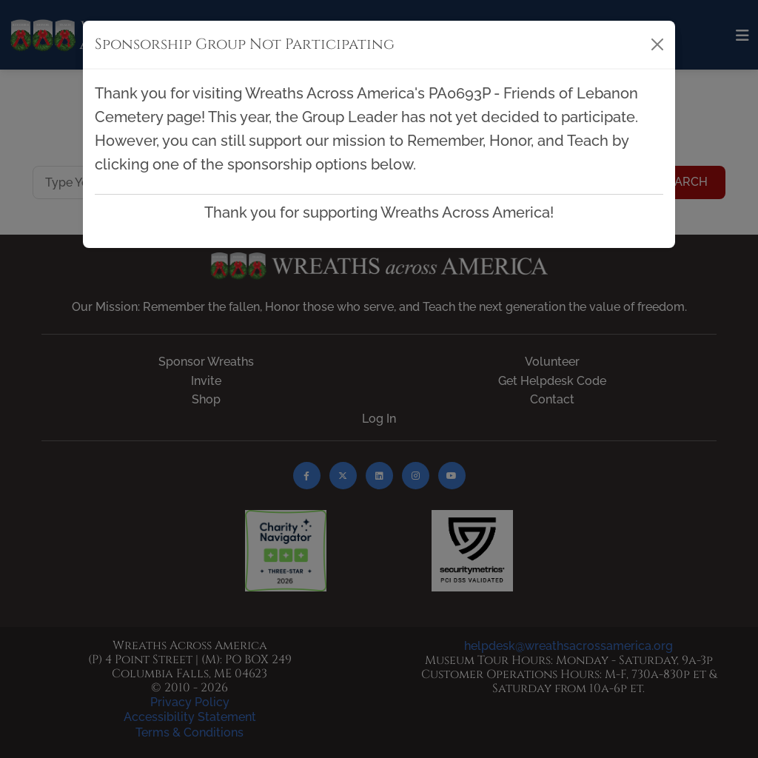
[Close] (657, 44)
